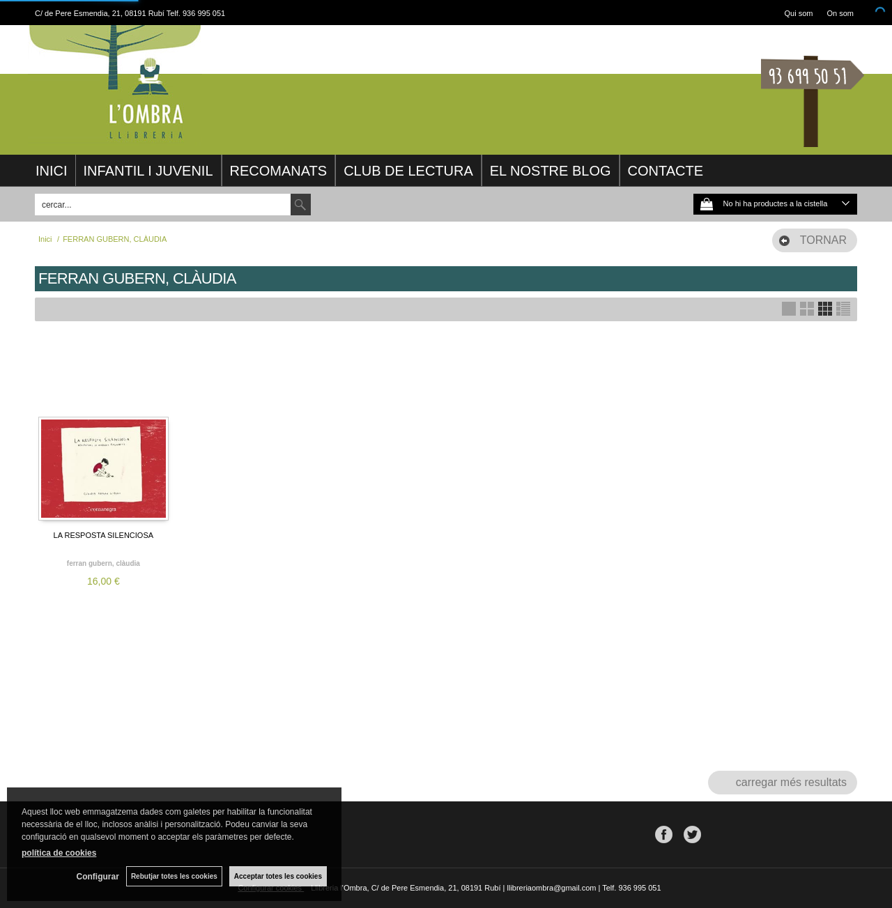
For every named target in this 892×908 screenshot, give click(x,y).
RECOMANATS (279, 170)
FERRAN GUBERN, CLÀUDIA (103, 563)
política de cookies (59, 853)
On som (840, 13)
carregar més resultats (791, 782)
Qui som (799, 13)
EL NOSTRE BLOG (550, 170)
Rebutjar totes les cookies (174, 876)
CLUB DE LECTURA (408, 170)
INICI (52, 170)
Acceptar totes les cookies (278, 876)
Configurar (98, 877)
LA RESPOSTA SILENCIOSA (103, 535)
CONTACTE (666, 170)
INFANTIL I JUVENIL (148, 170)
